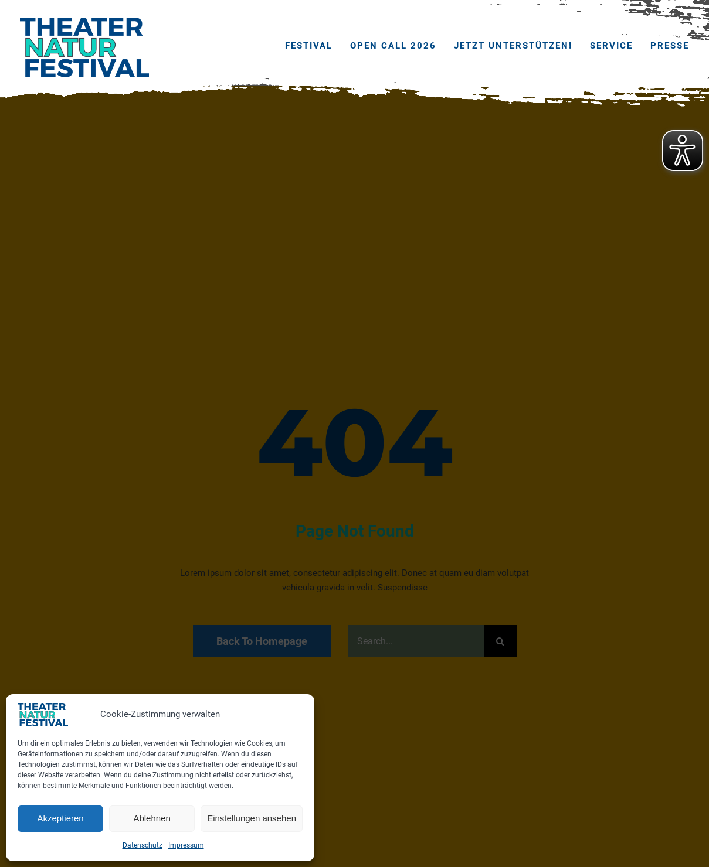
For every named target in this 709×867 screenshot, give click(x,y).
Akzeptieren (60, 818)
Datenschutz (142, 845)
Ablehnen (151, 818)
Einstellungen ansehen (251, 818)
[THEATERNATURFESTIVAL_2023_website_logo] (84, 21)
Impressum (186, 845)
